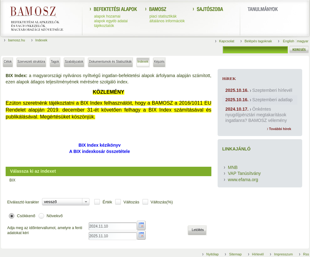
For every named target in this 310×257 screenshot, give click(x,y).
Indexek (41, 40)
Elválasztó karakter (23, 202)
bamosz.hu (16, 40)
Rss (306, 254)
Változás (131, 202)
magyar (302, 41)
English (289, 41)
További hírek (279, 129)
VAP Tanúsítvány (244, 173)
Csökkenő (26, 215)
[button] (197, 230)
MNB (233, 167)
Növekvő (55, 215)
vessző (50, 201)
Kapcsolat (226, 41)
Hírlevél (258, 254)
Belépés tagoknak (258, 41)
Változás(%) (162, 202)
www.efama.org (243, 179)
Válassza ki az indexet (33, 171)
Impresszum (283, 254)
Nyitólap (212, 254)
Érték (107, 202)
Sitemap (235, 254)
